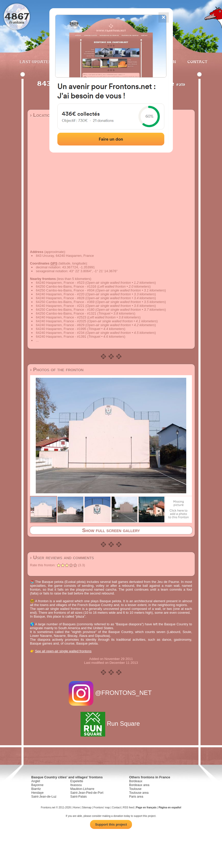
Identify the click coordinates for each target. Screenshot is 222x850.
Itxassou (76, 785)
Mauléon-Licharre (82, 789)
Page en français (146, 807)
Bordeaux (135, 781)
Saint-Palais (78, 796)
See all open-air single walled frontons (63, 651)
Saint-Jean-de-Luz (44, 796)
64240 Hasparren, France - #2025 (61, 321)
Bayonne (37, 785)
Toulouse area (138, 793)
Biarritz (36, 789)
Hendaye (37, 793)
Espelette (76, 781)
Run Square (111, 723)
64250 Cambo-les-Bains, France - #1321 (66, 313)
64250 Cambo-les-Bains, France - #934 (65, 290)
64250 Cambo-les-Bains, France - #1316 (66, 286)
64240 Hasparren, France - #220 (60, 294)
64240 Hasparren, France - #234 (60, 333)
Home (76, 807)
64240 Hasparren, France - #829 (60, 325)
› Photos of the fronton (57, 369)
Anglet (35, 781)
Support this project (111, 824)
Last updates (35, 61)
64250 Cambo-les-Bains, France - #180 (65, 309)
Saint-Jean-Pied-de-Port (86, 793)
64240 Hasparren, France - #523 (60, 283)
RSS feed (128, 807)
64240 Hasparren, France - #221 (60, 306)
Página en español (169, 807)
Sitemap (87, 807)
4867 (16, 16)
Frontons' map (101, 807)
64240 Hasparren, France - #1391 (61, 336)
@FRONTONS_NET (111, 692)
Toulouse (135, 789)
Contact (196, 61)
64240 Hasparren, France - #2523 (61, 317)
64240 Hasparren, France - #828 (60, 298)
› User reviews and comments (62, 557)
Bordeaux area (139, 785)
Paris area (136, 796)
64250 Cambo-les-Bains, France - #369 (65, 302)
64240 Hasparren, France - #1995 (61, 329)
